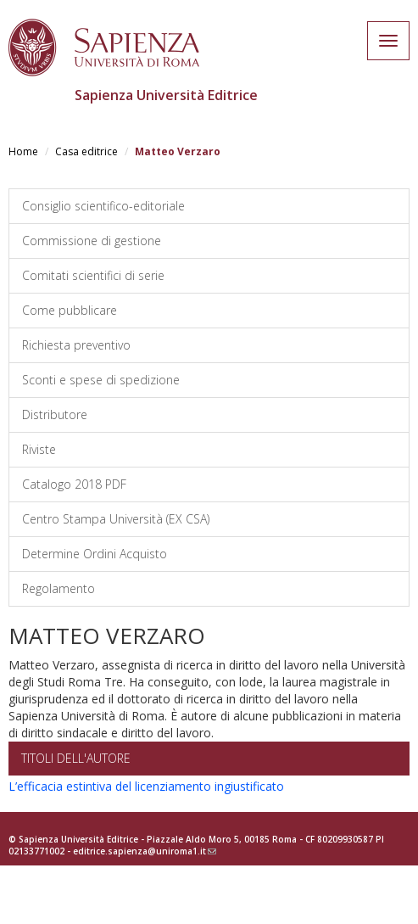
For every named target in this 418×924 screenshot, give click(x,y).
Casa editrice (86, 151)
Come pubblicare (69, 310)
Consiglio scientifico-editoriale (103, 206)
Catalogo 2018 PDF (74, 484)
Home (23, 151)
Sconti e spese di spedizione (101, 380)
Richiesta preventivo (76, 345)
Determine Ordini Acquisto (94, 554)
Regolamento (58, 588)
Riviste (39, 449)
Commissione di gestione (91, 240)
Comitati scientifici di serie (93, 275)
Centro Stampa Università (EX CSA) (115, 519)
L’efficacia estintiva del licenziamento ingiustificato (146, 786)
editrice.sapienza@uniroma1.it (144, 851)
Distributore (54, 414)
